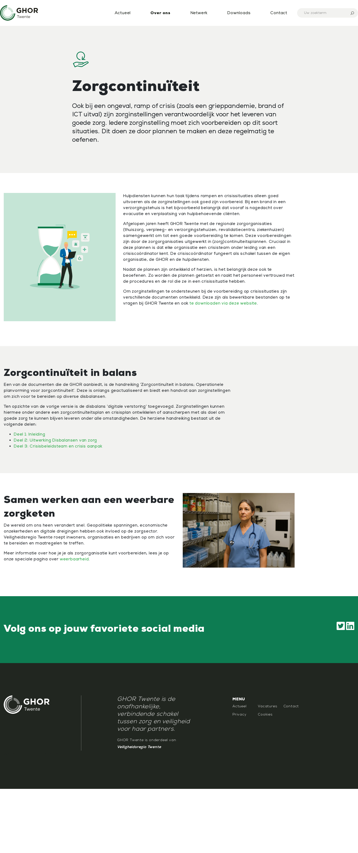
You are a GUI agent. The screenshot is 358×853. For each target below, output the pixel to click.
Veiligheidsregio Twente (139, 747)
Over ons (160, 12)
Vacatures (267, 706)
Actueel (123, 12)
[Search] (327, 13)
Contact (278, 12)
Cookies (265, 714)
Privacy (239, 714)
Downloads (238, 12)
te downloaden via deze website (223, 303)
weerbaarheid (74, 559)
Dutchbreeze (46, 753)
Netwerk (199, 12)
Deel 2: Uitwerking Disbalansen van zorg (55, 440)
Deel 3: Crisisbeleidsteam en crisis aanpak (58, 446)
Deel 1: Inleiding (29, 434)
